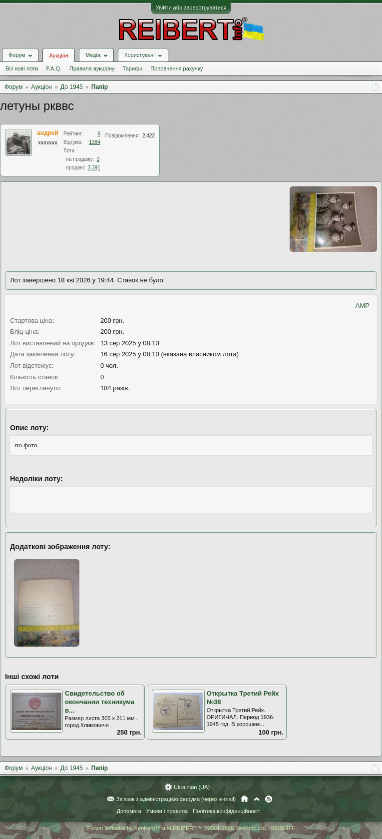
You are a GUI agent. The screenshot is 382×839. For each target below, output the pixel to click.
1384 (94, 142)
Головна (244, 799)
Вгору (256, 799)
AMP (363, 305)
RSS (268, 799)
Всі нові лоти (21, 68)
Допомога (128, 811)
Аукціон (58, 55)
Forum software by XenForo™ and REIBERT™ (191, 828)
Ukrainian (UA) (192, 787)
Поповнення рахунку (176, 68)
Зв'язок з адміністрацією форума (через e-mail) (176, 799)
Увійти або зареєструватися (191, 7)
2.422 (148, 135)
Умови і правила (167, 811)
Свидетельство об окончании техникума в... (99, 702)
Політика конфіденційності (226, 811)
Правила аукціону (91, 68)
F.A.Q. (53, 68)
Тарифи (133, 68)
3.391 (94, 167)
